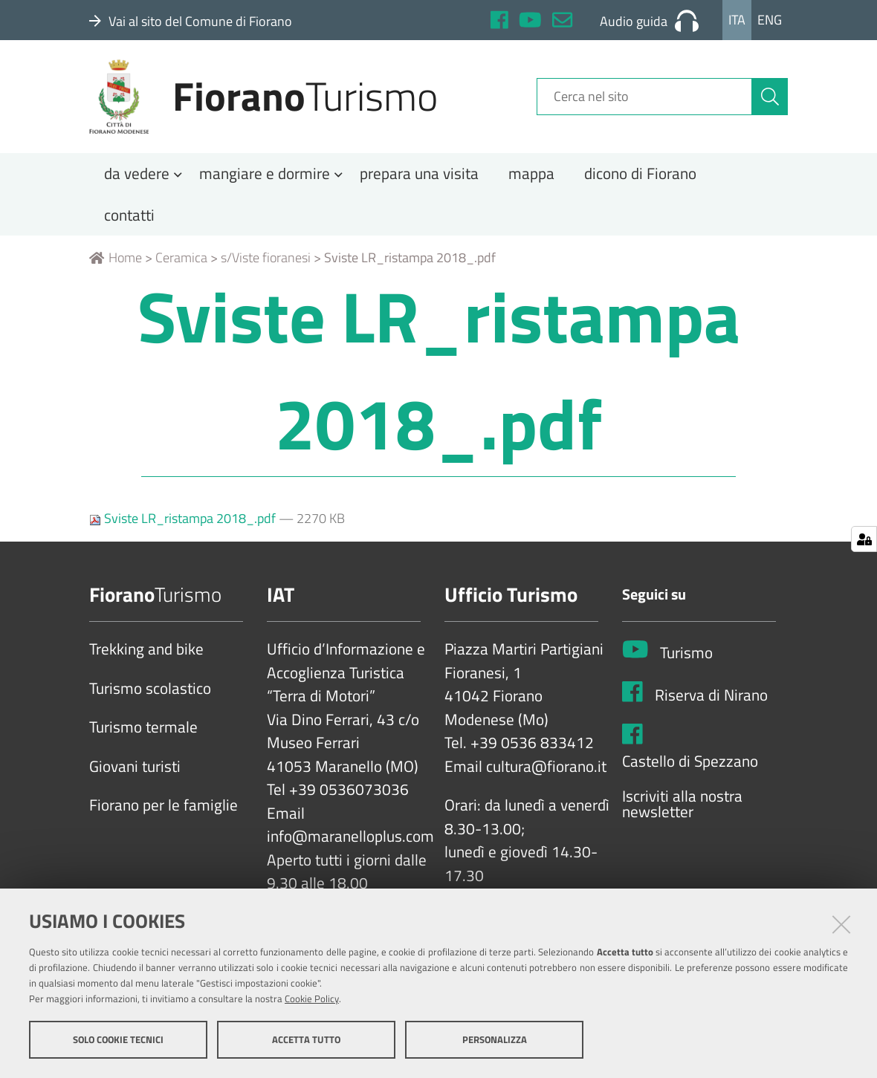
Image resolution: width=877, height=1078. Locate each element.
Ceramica (181, 262)
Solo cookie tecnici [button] (118, 1039)
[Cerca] (770, 98)
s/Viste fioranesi (266, 262)
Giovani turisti (135, 770)
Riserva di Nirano (711, 699)
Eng (769, 20)
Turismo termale (143, 732)
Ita (736, 20)
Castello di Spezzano (690, 765)
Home (115, 262)
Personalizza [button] (494, 1039)
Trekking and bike (146, 654)
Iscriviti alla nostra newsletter (682, 808)
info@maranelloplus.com (350, 841)
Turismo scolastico (150, 692)
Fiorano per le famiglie (163, 810)
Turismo (686, 657)
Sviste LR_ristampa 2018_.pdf (184, 523)
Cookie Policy (312, 998)
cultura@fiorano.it (546, 770)
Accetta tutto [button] (306, 1039)
